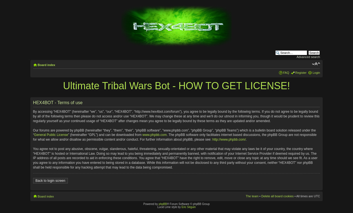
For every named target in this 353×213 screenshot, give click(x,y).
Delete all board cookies (277, 196)
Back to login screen (50, 181)
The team (252, 196)
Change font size (316, 63)
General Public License (51, 135)
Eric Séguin (188, 207)
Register (301, 72)
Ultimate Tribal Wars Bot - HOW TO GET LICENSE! (176, 85)
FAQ (286, 72)
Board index (46, 65)
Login (316, 72)
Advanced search (308, 57)
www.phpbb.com (154, 135)
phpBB (163, 204)
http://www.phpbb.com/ (229, 139)
